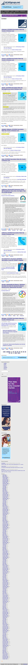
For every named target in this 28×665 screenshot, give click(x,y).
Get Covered (13, 230)
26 (17, 351)
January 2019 (5, 581)
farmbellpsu (3, 463)
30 (25, 351)
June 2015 (4, 634)
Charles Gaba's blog (16, 54)
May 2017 (4, 606)
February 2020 (5, 565)
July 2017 (4, 603)
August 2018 (5, 587)
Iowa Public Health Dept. (21, 179)
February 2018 (5, 595)
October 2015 (5, 629)
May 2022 (4, 532)
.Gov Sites (12, 11)
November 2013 (5, 657)
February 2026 (5, 477)
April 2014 (4, 651)
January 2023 (5, 522)
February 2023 (5, 521)
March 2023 (5, 520)
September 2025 (5, 483)
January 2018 (5, 596)
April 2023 (4, 519)
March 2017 (5, 608)
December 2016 (5, 612)
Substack (5, 367)
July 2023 (4, 515)
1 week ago (21, 464)
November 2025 (5, 481)
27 (19, 351)
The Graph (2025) (7, 11)
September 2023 (5, 513)
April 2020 (4, 563)
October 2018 (5, 585)
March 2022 (5, 535)
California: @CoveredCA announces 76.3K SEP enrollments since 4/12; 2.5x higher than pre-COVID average (14, 191)
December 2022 (5, 524)
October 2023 (5, 511)
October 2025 (5, 482)
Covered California (4, 230)
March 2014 (5, 652)
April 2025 (4, 489)
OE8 (17, 230)
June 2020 (4, 560)
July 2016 (4, 618)
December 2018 (5, 582)
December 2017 (5, 597)
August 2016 (5, 617)
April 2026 (4, 475)
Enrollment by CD (22, 11)
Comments (21, 54)
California (9, 230)
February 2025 (5, 492)
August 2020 (5, 558)
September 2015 (5, 630)
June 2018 (4, 590)
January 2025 (5, 493)
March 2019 (5, 579)
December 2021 (5, 538)
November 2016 (5, 613)
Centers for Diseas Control (16, 49)
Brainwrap (25, 664)
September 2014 (5, 645)
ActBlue (5, 363)
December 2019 (5, 568)
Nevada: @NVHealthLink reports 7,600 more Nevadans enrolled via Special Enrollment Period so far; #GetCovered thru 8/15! (13, 286)
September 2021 (5, 542)
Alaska (3, 126)
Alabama (3, 156)
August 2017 (5, 602)
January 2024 (5, 508)
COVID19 (6, 126)
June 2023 (4, 516)
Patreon (5, 366)
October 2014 (5, 644)
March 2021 (5, 549)
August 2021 (5, 543)
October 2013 (5, 658)
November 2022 (5, 525)
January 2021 (5, 552)
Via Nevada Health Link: (5, 290)
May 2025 (4, 488)
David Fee (3, 469)
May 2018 (4, 591)
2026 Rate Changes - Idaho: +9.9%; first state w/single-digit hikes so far (10, 464)
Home (2, 11)
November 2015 (5, 628)
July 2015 (4, 633)
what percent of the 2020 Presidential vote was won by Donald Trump (8, 268)
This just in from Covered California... (8, 195)
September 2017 (5, 601)
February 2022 (5, 536)
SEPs (24, 230)
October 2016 (5, 614)
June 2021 (4, 546)
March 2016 (5, 623)
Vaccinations (10, 126)
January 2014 (5, 655)
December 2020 (5, 553)
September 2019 (5, 571)
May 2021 (4, 547)
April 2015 (4, 636)
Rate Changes (17, 11)
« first (4, 351)
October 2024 (5, 497)
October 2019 (5, 570)
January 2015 (5, 640)
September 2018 (5, 586)
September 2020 (5, 557)
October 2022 (5, 526)
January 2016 (5, 625)
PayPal (5, 364)
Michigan (3, 349)
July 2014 (4, 647)
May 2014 (4, 650)
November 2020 (5, 554)
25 (15, 351)
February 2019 (5, 580)
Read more (11, 54)
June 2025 (4, 487)
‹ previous (8, 351)
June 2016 (4, 619)
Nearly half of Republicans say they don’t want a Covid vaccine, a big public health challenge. (10, 331)
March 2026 (5, 476)
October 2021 (5, 541)
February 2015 (5, 639)
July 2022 (4, 530)
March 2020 (5, 564)
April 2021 (4, 548)
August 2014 (5, 646)
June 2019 (4, 575)
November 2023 (5, 510)
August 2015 (5, 631)
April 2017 (4, 607)
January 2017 (5, 611)
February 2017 (5, 609)
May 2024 (4, 503)
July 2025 (4, 486)
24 (13, 351)
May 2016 (4, 620)
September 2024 (5, 498)
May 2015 (4, 635)
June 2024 (4, 502)
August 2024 (5, 499)
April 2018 (4, 592)
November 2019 (5, 569)
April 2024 (4, 504)
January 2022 (5, 537)
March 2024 (5, 505)
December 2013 (5, 656)
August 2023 (5, 514)
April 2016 (4, 622)
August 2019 (5, 573)
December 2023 (5, 509)
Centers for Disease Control (17, 78)
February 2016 (5, 624)
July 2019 (4, 574)
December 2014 (5, 641)
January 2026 (5, 478)
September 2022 (5, 527)
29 (23, 351)
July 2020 (4, 559)
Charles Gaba (3, 466)
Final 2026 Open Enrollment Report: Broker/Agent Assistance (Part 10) (10, 467)
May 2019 (4, 576)
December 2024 (5, 494)
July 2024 (4, 500)
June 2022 (4, 531)
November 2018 (5, 584)
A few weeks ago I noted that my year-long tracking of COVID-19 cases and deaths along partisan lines (9, 324)
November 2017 (5, 598)
